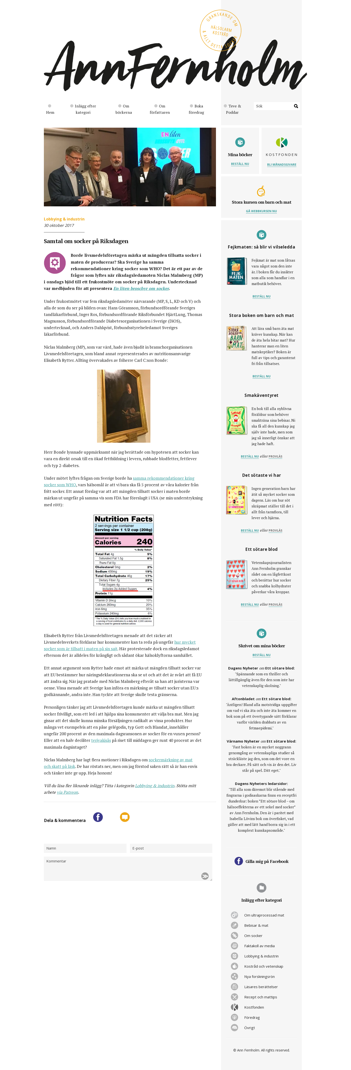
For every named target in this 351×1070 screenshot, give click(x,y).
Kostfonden (254, 1007)
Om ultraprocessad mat (264, 915)
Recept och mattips (260, 996)
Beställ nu (240, 164)
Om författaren (160, 109)
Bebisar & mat (256, 925)
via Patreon (67, 792)
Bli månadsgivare (281, 164)
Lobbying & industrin (64, 219)
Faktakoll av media (259, 945)
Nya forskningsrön (259, 976)
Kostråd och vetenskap (263, 966)
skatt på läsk (63, 766)
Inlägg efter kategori (83, 109)
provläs (275, 456)
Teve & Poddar (232, 109)
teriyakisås (101, 740)
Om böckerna (124, 109)
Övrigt (249, 1027)
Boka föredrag (196, 109)
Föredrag (252, 1017)
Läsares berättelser (261, 986)
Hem (50, 109)
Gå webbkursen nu (261, 211)
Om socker (253, 935)
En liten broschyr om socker (141, 288)
